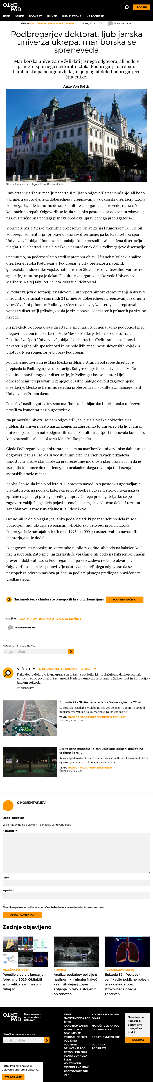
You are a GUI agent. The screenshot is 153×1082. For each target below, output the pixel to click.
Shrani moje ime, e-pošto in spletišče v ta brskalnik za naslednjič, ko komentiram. (53, 907)
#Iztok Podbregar (36, 619)
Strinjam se (13, 1077)
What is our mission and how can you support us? (76, 1069)
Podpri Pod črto (124, 599)
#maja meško (68, 619)
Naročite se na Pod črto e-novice (106, 1027)
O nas (96, 1018)
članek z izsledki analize (120, 256)
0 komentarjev (120, 23)
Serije (19, 16)
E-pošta (8, 890)
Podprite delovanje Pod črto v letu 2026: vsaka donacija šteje (75, 1052)
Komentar (10, 830)
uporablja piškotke (26, 1069)
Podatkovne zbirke (106, 1037)
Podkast (35, 16)
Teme (6, 16)
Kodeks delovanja (105, 1014)
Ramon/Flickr (55, 184)
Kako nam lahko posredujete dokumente (76, 1029)
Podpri (142, 7)
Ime (6, 877)
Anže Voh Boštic (76, 86)
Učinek (52, 16)
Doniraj (138, 1040)
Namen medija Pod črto (77, 1020)
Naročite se (95, 16)
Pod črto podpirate (99, 1046)
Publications (71, 16)
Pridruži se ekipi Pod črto (75, 1038)
